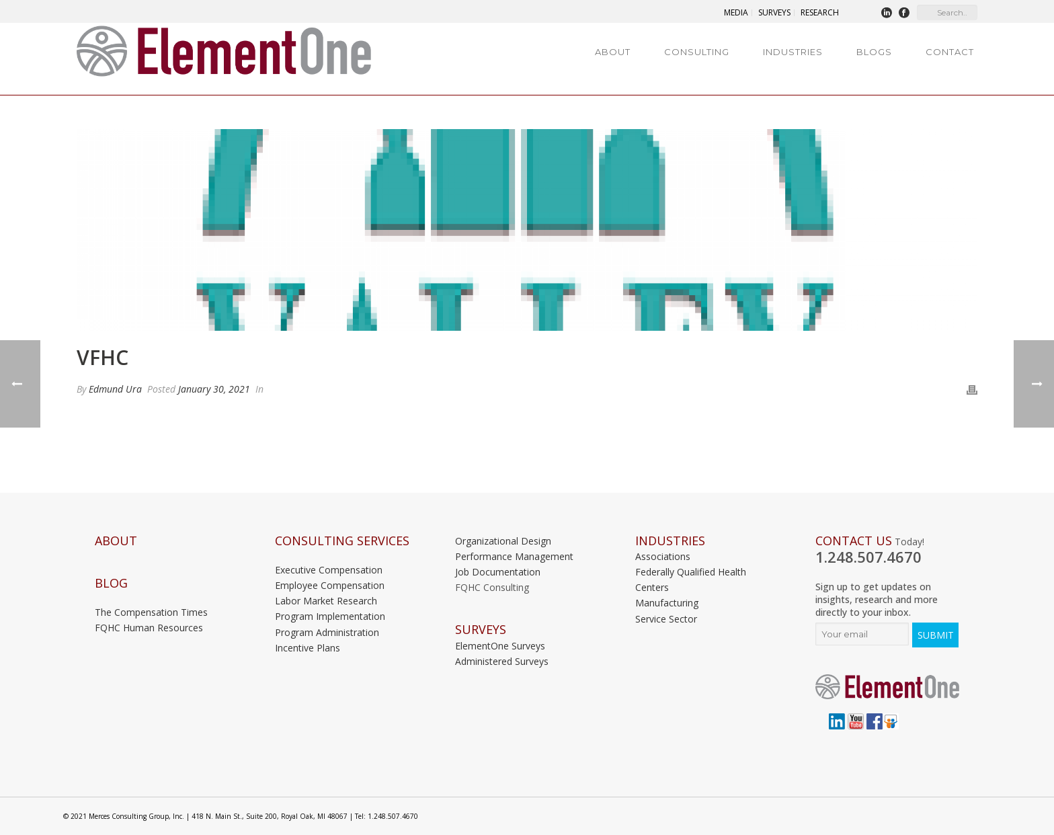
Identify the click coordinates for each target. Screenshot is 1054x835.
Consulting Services (342, 541)
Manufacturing (666, 602)
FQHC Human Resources (149, 627)
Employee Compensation (329, 585)
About (613, 51)
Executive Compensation (328, 569)
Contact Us (853, 541)
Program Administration (327, 632)
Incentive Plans (307, 647)
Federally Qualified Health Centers (690, 579)
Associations (662, 556)
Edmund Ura (115, 389)
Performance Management (514, 556)
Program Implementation (330, 616)
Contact (950, 51)
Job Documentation (497, 571)
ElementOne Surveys (500, 645)
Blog (111, 583)
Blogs (874, 51)
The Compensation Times (151, 612)
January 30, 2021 (214, 389)
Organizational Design (503, 540)
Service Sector (666, 618)
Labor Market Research (326, 600)
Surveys (480, 629)
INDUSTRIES (670, 541)
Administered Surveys (502, 661)
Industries (793, 51)
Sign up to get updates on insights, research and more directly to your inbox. (876, 599)
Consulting (696, 51)
